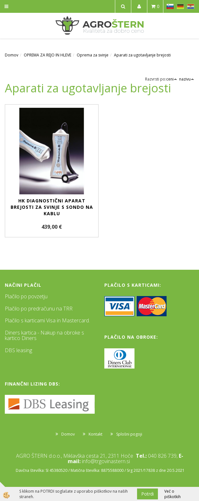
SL (170, 6)
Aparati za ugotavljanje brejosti (142, 55)
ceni (171, 79)
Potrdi (147, 494)
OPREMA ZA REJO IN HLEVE (47, 55)
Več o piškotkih (172, 493)
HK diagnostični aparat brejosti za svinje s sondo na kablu (52, 207)
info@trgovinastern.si (106, 461)
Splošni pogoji (129, 434)
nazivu (186, 79)
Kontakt (95, 434)
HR (190, 6)
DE (180, 6)
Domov (11, 55)
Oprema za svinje (92, 55)
